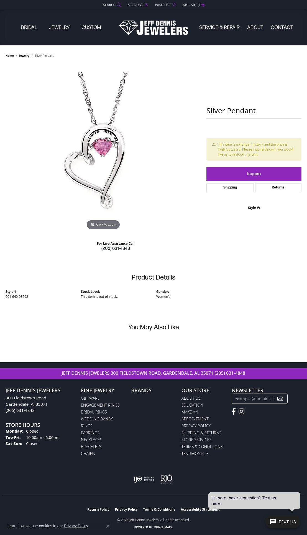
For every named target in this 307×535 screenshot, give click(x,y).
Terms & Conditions (202, 446)
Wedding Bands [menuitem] (97, 419)
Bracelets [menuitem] (91, 446)
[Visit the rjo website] (166, 479)
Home (10, 56)
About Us (191, 398)
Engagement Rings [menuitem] (100, 405)
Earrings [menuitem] (90, 432)
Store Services (196, 439)
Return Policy (98, 509)
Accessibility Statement (200, 509)
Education (192, 405)
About (255, 27)
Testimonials (195, 453)
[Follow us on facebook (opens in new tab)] (234, 411)
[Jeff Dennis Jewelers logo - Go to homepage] (153, 27)
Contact (282, 27)
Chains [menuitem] (88, 453)
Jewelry (59, 27)
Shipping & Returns (201, 432)
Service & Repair (219, 27)
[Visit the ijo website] (144, 479)
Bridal (29, 27)
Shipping (230, 187)
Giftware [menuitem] (90, 398)
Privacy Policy (196, 425)
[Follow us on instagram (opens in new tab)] (241, 411)
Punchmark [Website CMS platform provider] (163, 527)
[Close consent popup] (107, 526)
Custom (91, 27)
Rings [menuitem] (87, 425)
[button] (111, 5)
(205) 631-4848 (115, 248)
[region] (103, 148)
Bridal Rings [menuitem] (94, 412)
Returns (278, 187)
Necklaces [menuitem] (91, 439)
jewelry (24, 56)
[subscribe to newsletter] (280, 399)
